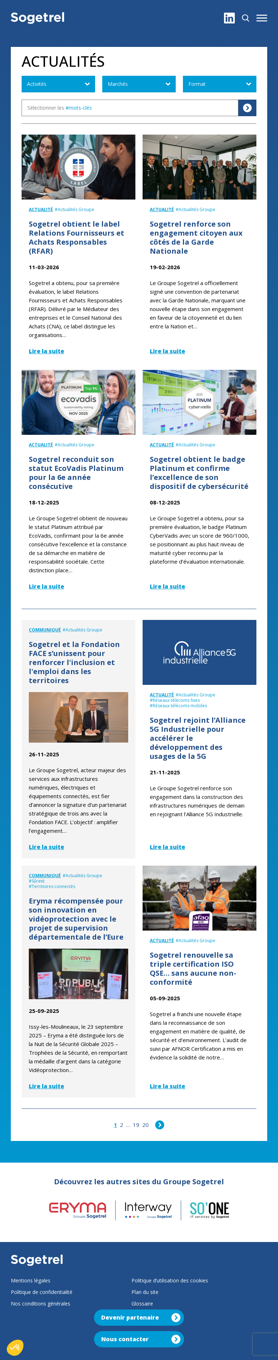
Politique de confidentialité (41, 1292)
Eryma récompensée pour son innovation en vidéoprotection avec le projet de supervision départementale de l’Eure (76, 919)
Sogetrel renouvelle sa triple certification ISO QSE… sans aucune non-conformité (193, 968)
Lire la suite (46, 351)
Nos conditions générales (40, 1303)
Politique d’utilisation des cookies (169, 1280)
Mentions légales (30, 1280)
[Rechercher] (245, 18)
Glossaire (142, 1303)
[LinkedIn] (229, 18)
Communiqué (45, 630)
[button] (261, 18)
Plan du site (144, 1292)
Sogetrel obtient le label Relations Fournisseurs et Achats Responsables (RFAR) (76, 237)
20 (145, 1124)
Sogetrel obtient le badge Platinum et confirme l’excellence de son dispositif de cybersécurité (199, 472)
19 (136, 1124)
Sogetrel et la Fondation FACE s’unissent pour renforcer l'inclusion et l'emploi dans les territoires (74, 662)
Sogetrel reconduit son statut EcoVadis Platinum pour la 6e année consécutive (76, 472)
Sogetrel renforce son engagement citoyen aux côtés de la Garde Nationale (196, 237)
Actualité (41, 209)
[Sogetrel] (37, 18)
